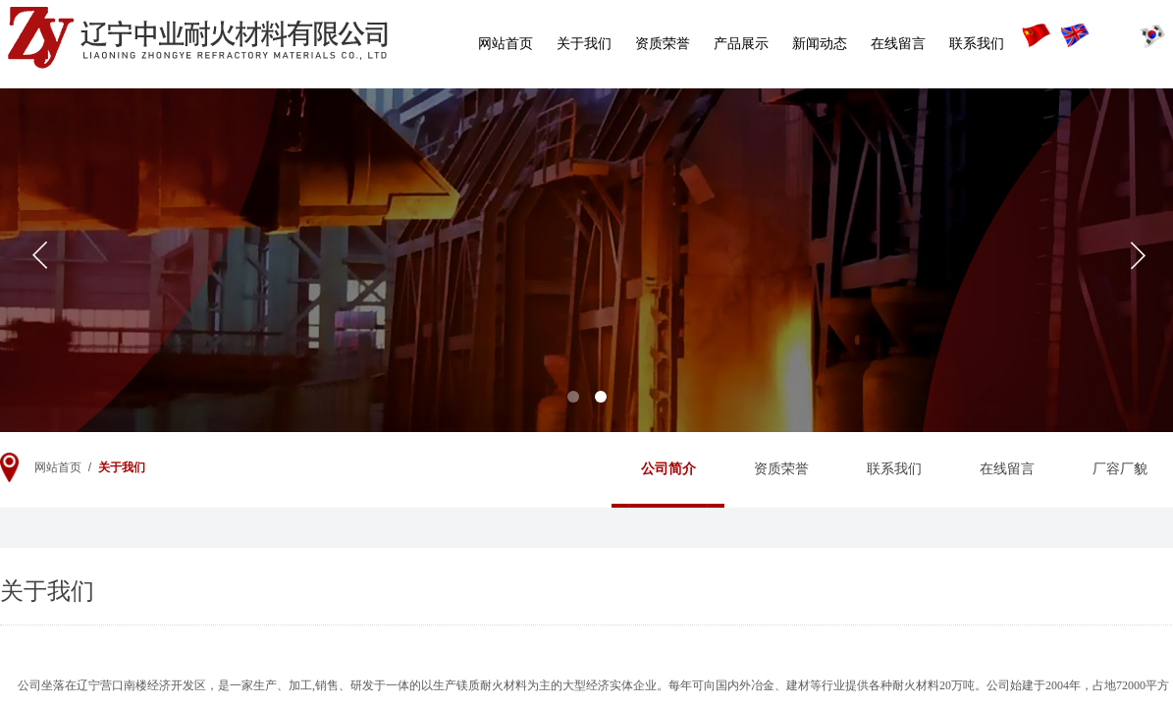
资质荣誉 (662, 43)
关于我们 (584, 43)
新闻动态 (819, 43)
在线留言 (898, 43)
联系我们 (976, 43)
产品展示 (741, 43)
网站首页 (505, 43)
